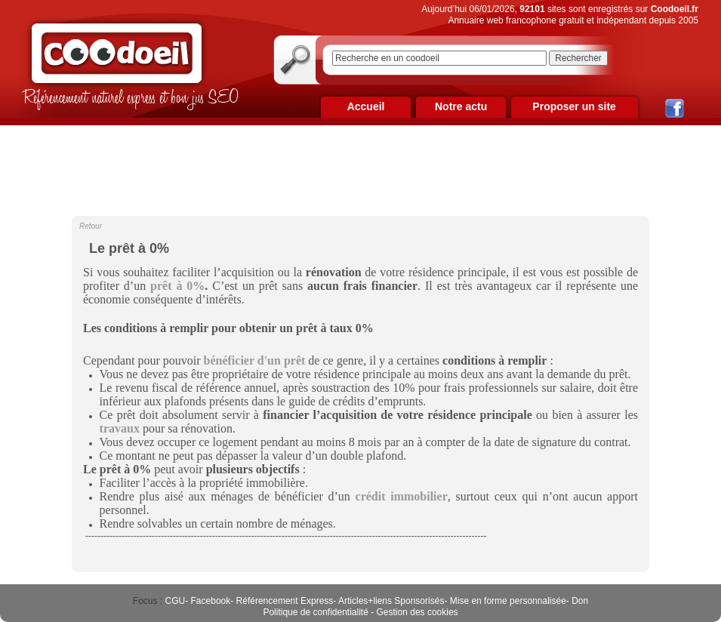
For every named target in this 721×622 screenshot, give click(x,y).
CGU (175, 601)
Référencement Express (285, 601)
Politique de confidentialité (315, 612)
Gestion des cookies (417, 612)
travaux (120, 428)
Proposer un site (573, 106)
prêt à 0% (177, 285)
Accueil (366, 106)
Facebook (211, 601)
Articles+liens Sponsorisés (391, 601)
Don (580, 601)
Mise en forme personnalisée (508, 601)
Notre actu (461, 106)
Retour (90, 226)
